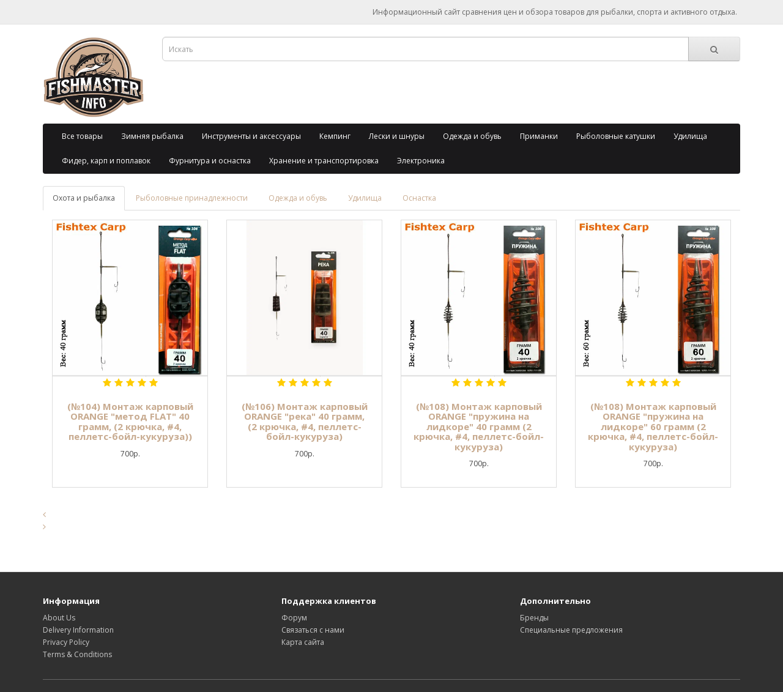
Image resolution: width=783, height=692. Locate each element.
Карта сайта (302, 642)
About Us (59, 617)
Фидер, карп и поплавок (106, 160)
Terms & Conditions (77, 654)
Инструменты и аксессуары (251, 136)
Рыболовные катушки (615, 136)
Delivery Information (78, 630)
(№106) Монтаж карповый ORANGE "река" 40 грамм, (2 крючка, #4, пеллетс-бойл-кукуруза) (305, 421)
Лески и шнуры (397, 136)
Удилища (690, 136)
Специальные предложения (571, 630)
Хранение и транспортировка (324, 160)
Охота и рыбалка (84, 198)
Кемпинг (335, 136)
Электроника (421, 160)
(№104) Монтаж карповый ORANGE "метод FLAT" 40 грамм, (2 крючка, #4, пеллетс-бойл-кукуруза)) (130, 421)
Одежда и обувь (472, 136)
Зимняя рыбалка (152, 136)
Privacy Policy (66, 642)
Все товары (82, 136)
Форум (294, 617)
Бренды (534, 617)
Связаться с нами (312, 630)
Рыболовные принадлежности (192, 198)
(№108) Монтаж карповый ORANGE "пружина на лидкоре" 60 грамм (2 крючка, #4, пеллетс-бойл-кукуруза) (653, 426)
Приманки (539, 136)
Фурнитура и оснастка (210, 160)
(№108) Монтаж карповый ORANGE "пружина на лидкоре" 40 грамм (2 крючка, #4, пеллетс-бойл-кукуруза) (479, 426)
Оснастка (419, 198)
